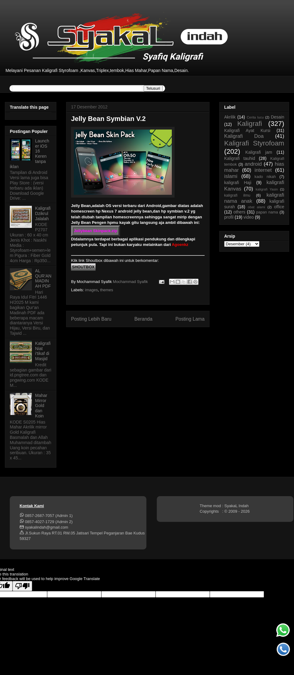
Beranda (143, 319)
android (253, 164)
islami (230, 176)
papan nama (267, 212)
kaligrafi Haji (237, 182)
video (248, 217)
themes (106, 290)
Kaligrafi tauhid (239, 158)
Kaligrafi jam (258, 152)
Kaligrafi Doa (244, 136)
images (91, 290)
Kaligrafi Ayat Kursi (247, 130)
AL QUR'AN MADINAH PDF (43, 278)
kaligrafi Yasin (267, 189)
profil (228, 217)
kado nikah (265, 177)
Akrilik (230, 117)
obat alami (256, 207)
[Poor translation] (22, 586)
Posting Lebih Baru (91, 319)
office (279, 206)
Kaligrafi (249, 123)
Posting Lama (190, 319)
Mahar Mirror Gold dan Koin (41, 405)
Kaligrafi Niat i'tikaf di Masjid (43, 351)
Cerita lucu (255, 117)
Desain (277, 117)
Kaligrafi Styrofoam (254, 143)
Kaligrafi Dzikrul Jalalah (43, 213)
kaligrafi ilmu (237, 195)
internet (263, 170)
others (239, 211)
